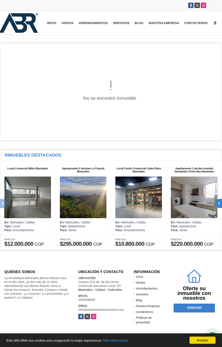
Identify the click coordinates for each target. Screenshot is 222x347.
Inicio (51, 23)
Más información (115, 340)
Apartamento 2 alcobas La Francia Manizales (83, 170)
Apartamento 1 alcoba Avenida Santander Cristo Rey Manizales (194, 170)
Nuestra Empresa (164, 23)
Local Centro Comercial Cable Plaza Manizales (138, 170)
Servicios (121, 23)
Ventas (68, 23)
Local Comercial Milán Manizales (27, 168)
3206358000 (86, 299)
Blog (139, 23)
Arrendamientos (93, 23)
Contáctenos (196, 23)
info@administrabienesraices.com (101, 309)
